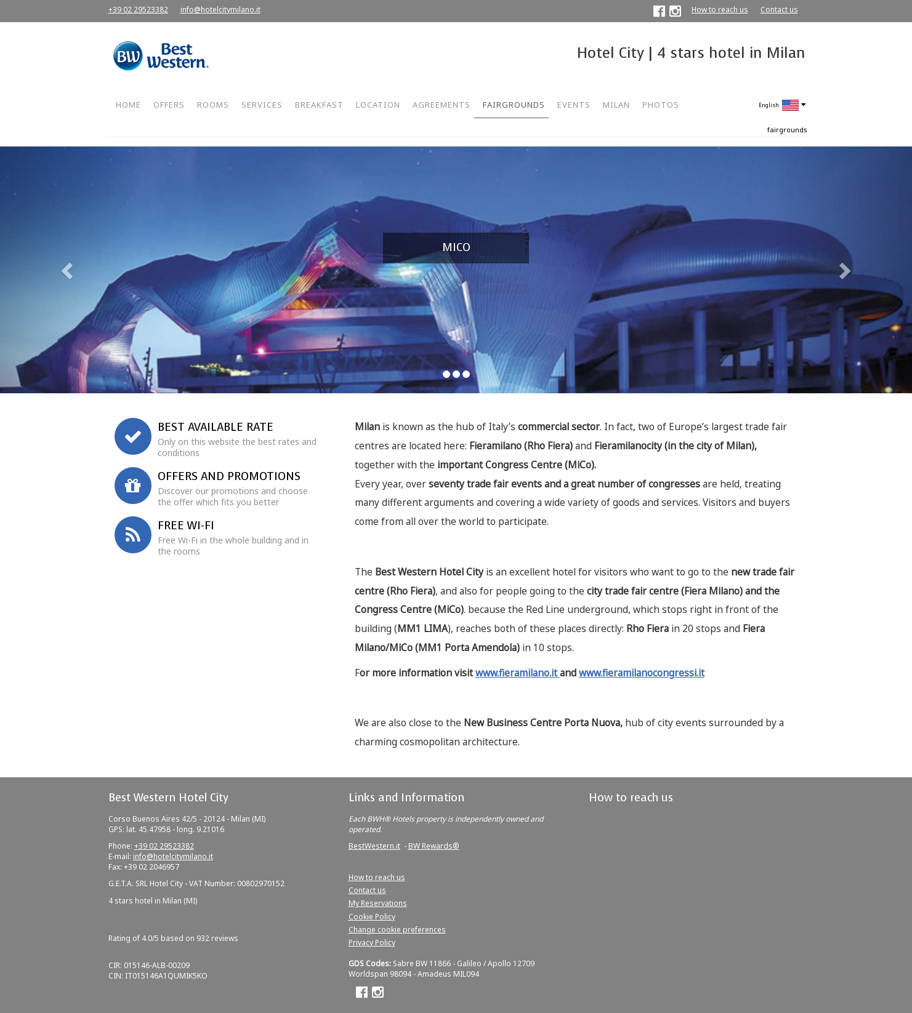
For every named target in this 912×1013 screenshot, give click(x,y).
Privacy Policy (372, 942)
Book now (199, 380)
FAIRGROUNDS (514, 104)
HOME (128, 104)
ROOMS (213, 104)
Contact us (779, 9)
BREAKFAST (319, 104)
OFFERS (169, 104)
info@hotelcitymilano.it (220, 9)
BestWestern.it (374, 846)
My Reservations (378, 903)
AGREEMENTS (441, 104)
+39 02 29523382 (138, 9)
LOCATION (378, 104)
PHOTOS (660, 104)
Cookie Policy (372, 916)
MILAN (616, 104)
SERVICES (262, 104)
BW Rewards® (433, 846)
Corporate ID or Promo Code (163, 319)
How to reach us (720, 9)
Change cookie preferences (397, 929)
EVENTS (574, 104)
